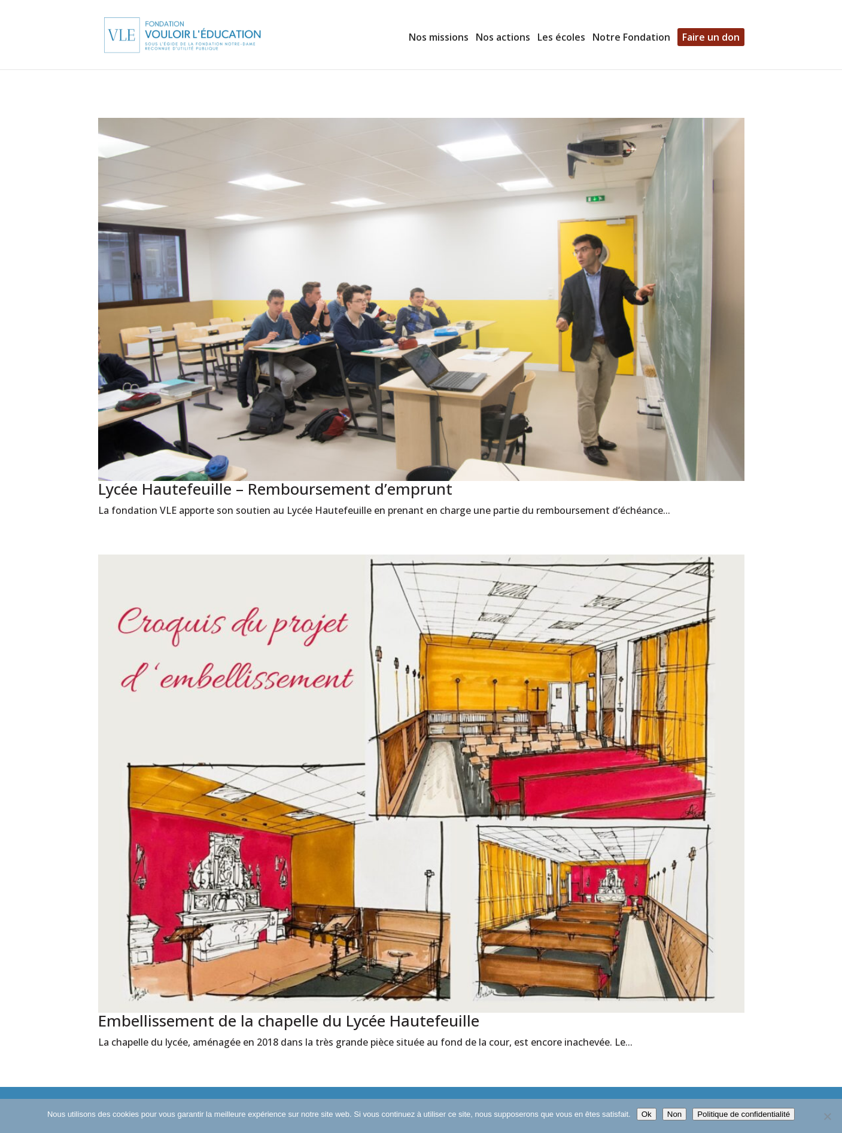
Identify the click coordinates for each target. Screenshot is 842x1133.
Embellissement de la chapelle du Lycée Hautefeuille (288, 1020)
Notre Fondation (631, 38)
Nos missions (439, 38)
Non (674, 1114)
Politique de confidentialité (743, 1114)
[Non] (827, 1116)
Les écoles (561, 38)
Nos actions (503, 38)
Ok (647, 1114)
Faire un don (711, 37)
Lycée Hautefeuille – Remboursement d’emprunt (275, 489)
